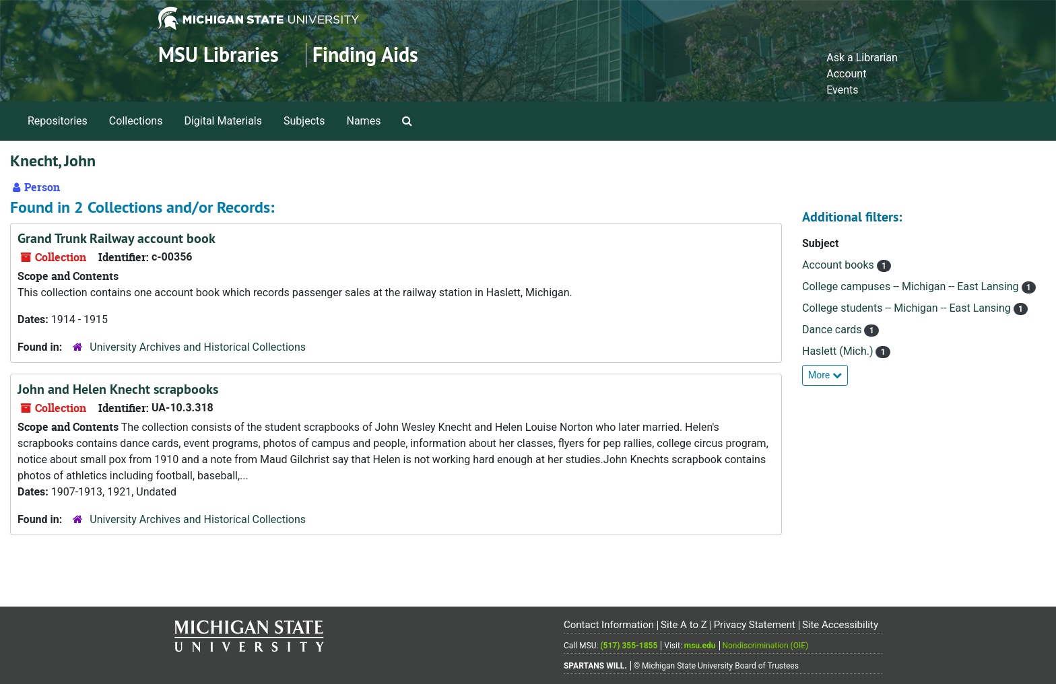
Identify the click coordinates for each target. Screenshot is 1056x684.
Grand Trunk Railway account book (117, 238)
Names (364, 120)
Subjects (304, 120)
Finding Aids (365, 55)
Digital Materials (223, 120)
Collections (136, 120)
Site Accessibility (840, 625)
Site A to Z (684, 625)
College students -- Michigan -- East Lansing (908, 308)
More (825, 375)
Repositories (58, 120)
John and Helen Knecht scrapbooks (118, 389)
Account (846, 73)
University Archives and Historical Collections (198, 347)
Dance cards (833, 329)
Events (842, 89)
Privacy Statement (754, 625)
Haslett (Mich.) (839, 351)
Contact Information (609, 625)
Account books (839, 265)
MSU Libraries (218, 55)
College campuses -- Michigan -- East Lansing (912, 286)
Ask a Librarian (862, 57)
